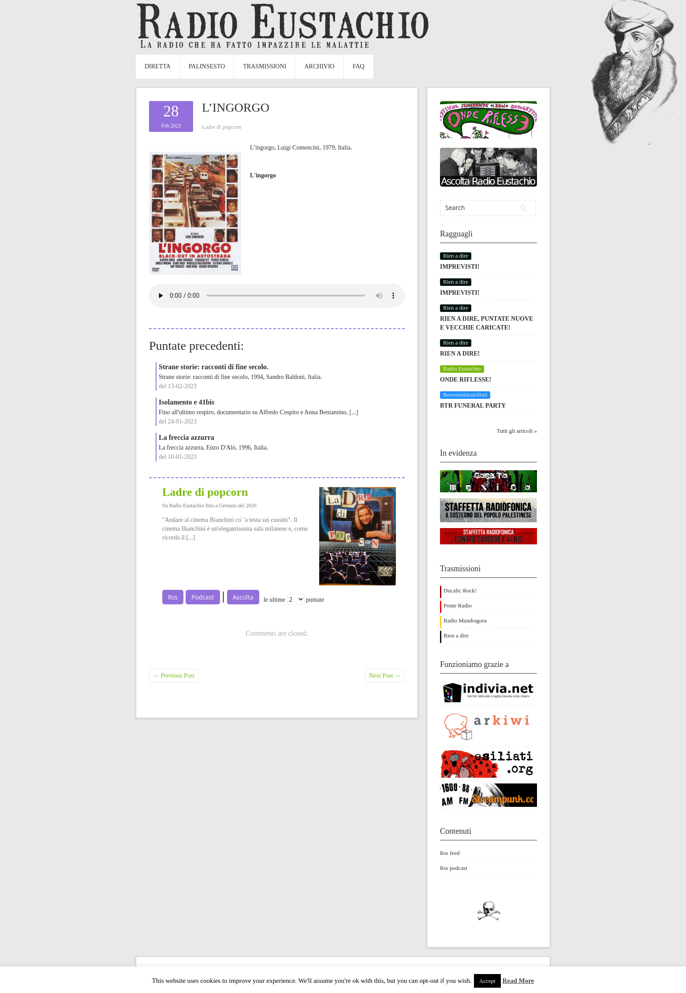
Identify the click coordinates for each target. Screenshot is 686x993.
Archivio (319, 66)
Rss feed (449, 853)
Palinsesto (207, 66)
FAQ (359, 66)
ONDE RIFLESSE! (465, 379)
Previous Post (173, 675)
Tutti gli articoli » (516, 430)
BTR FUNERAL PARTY (473, 405)
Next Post (385, 675)
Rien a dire (456, 635)
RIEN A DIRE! (460, 353)
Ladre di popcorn (222, 127)
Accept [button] (487, 981)
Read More (518, 980)
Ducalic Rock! (460, 590)
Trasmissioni (264, 66)
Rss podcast (453, 868)
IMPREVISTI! (459, 266)
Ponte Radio (458, 605)
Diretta (158, 66)
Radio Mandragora (465, 620)
